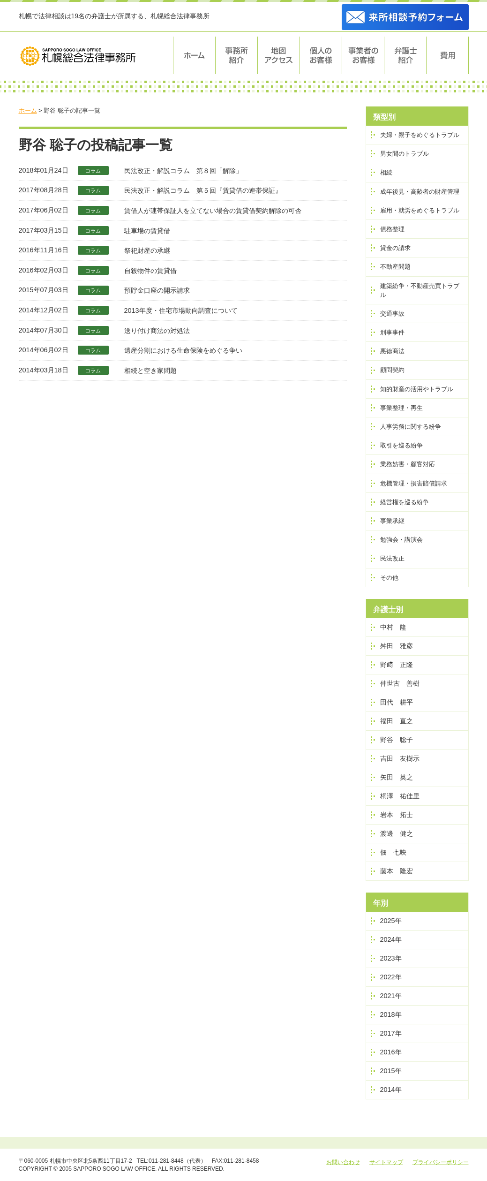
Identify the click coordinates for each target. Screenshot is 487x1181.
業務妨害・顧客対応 (407, 464)
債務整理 (392, 229)
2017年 (391, 1033)
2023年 (391, 958)
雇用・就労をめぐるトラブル (419, 210)
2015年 (391, 1071)
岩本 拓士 (396, 814)
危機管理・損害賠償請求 (413, 483)
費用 (448, 55)
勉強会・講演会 (401, 539)
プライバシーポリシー (440, 1162)
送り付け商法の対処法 (157, 330)
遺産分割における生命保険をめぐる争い (183, 350)
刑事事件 (392, 332)
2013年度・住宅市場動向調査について (181, 310)
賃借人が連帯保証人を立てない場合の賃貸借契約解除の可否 (212, 210)
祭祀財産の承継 (147, 250)
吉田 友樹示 (400, 758)
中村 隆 (393, 627)
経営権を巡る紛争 (404, 502)
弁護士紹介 (405, 55)
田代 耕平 (396, 702)
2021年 (391, 995)
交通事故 (392, 313)
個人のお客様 (321, 55)
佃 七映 (393, 852)
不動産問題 (395, 266)
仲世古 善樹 (400, 683)
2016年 (391, 1052)
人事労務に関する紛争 (410, 426)
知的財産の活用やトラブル (416, 389)
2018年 (391, 1014)
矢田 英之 (396, 777)
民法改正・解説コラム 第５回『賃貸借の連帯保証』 (203, 190)
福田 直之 (396, 721)
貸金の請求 (395, 247)
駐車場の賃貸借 (147, 231)
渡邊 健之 (396, 833)
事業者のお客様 (363, 55)
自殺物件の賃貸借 (150, 270)
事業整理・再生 (401, 407)
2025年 (391, 920)
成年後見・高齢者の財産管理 (419, 191)
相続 (386, 172)
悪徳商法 (392, 351)
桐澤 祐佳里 (400, 796)
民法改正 (392, 558)
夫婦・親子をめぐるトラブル (419, 134)
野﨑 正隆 (396, 664)
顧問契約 (392, 369)
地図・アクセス (279, 55)
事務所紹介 (237, 55)
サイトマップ (386, 1162)
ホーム (194, 55)
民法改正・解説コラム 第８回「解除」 (183, 170)
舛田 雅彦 (396, 646)
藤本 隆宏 (396, 871)
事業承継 (392, 520)
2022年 (391, 977)
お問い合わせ (343, 1162)
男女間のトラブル (404, 153)
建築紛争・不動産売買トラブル (419, 290)
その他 (389, 577)
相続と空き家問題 (150, 370)
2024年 (391, 939)
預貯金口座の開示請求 (157, 290)
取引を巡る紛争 (401, 445)
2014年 (391, 1089)
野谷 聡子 (396, 739)
